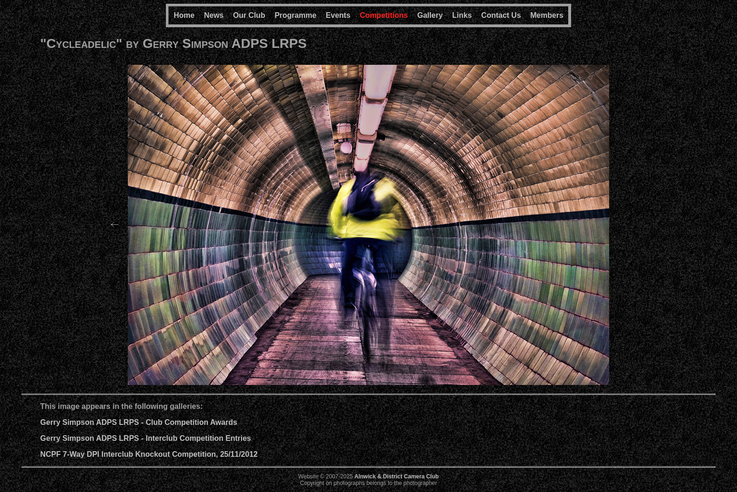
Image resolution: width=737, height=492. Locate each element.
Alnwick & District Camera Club (396, 476)
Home (183, 15)
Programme (295, 15)
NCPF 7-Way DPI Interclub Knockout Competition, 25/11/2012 (149, 454)
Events (338, 15)
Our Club (249, 15)
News (214, 15)
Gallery (430, 15)
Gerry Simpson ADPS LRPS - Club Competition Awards (138, 422)
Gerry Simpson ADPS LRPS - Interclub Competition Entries (145, 438)
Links (462, 15)
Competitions (384, 15)
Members (546, 15)
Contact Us (501, 15)
